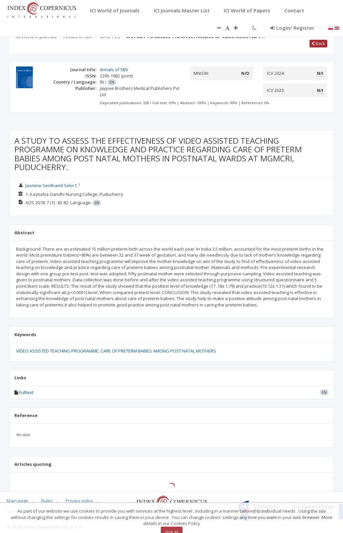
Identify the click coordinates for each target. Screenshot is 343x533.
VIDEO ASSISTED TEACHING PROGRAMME (57, 351)
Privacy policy (79, 501)
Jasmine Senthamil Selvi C (51, 185)
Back (318, 43)
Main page (17, 501)
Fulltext (26, 392)
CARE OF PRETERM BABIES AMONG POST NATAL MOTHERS (158, 351)
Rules (47, 501)
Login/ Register (292, 27)
